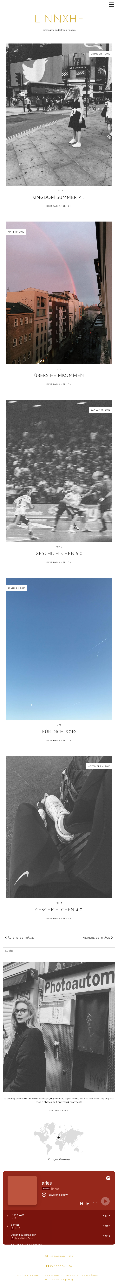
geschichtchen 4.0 (59, 910)
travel (59, 190)
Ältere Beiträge (19, 937)
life (59, 368)
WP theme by (59, 1279)
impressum (52, 1275)
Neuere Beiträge (98, 937)
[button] (112, 5)
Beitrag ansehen (59, 206)
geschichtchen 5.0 (59, 554)
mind (59, 547)
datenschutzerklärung (82, 1275)
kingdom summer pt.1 (59, 198)
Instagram (59, 1256)
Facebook (59, 1266)
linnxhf (59, 19)
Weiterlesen (59, 1110)
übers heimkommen (59, 376)
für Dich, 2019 (59, 732)
